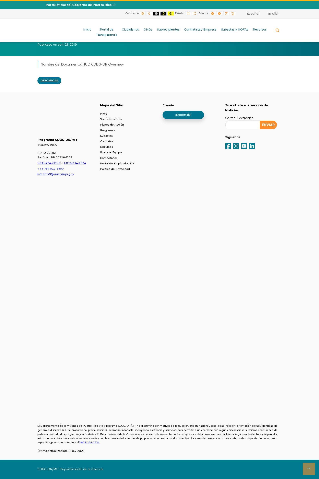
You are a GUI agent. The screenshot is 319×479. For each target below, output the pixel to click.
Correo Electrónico (239, 118)
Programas (107, 130)
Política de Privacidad (115, 169)
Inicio (87, 29)
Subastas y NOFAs (234, 29)
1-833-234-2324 (75, 163)
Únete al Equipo (111, 152)
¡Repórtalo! (183, 115)
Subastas (106, 135)
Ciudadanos (130, 29)
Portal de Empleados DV (117, 163)
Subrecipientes (168, 29)
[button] (309, 469)
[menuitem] (250, 13)
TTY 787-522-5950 (50, 168)
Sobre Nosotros (111, 119)
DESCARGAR (49, 80)
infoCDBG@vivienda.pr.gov (55, 174)
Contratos (107, 141)
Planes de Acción (112, 124)
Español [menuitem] (253, 13)
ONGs (148, 29)
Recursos (260, 29)
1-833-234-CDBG (49, 163)
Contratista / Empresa (200, 29)
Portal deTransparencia (106, 32)
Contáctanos (109, 158)
